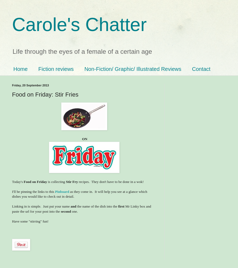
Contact (201, 69)
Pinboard (62, 192)
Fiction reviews (56, 69)
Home (20, 69)
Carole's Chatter (79, 24)
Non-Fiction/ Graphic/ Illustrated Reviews (133, 69)
